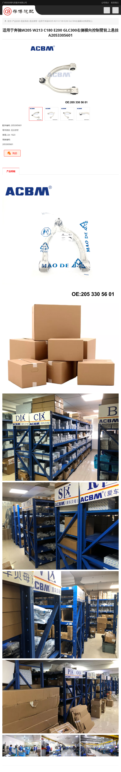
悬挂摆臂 (33, 21)
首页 (9, 21)
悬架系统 (25, 21)
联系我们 (115, 2)
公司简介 (105, 2)
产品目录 (16, 21)
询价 (12, 153)
